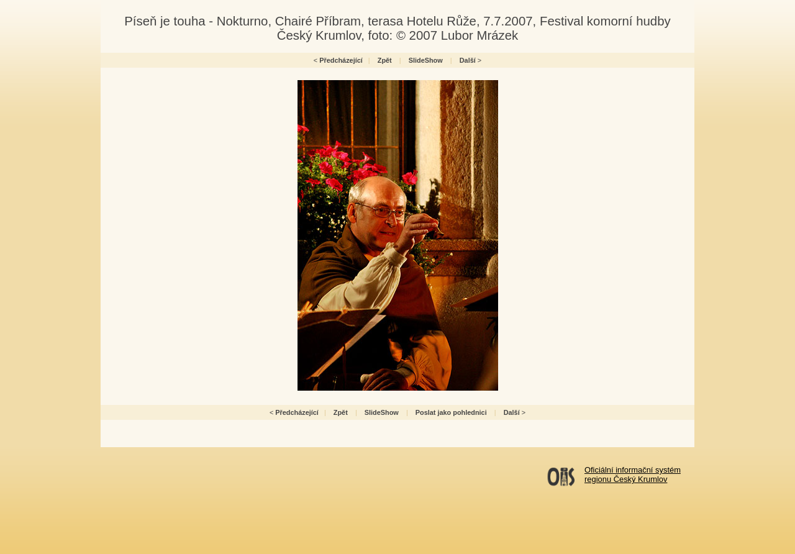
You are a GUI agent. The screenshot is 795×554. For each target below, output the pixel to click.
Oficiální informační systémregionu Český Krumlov (632, 474)
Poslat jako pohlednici (451, 412)
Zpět (385, 60)
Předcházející (341, 60)
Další (468, 60)
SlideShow (426, 60)
